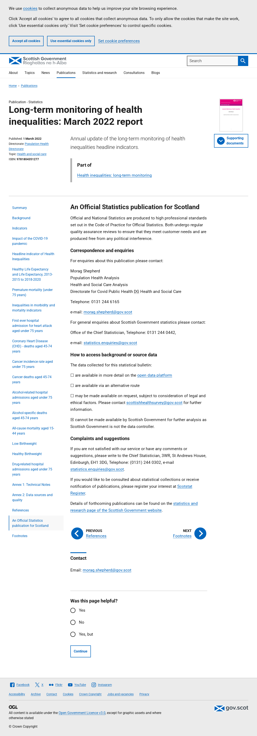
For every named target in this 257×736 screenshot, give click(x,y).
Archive (36, 694)
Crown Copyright (90, 694)
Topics (30, 73)
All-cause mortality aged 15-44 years (33, 430)
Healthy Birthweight (27, 454)
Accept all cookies (26, 41)
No (81, 622)
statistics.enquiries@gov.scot (110, 342)
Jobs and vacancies (120, 694)
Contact (51, 694)
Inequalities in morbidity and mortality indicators (33, 307)
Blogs (155, 73)
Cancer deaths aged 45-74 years (32, 379)
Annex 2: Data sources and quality (32, 497)
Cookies (68, 694)
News (45, 73)
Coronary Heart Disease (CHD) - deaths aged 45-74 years (32, 346)
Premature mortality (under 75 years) (32, 292)
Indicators (19, 228)
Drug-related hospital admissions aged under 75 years (32, 469)
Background (21, 218)
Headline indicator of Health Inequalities (33, 256)
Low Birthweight (24, 444)
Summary (19, 208)
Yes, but (86, 634)
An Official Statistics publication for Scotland (30, 523)
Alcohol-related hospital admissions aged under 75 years (32, 397)
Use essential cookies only (70, 41)
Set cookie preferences (119, 40)
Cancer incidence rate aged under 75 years (32, 364)
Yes (82, 610)
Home (13, 85)
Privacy (144, 694)
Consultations (134, 73)
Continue (80, 651)
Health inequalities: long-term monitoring (114, 175)
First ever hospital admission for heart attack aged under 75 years (32, 326)
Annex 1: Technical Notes (31, 485)
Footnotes (19, 536)
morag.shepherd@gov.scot (108, 312)
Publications (66, 73)
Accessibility (17, 694)
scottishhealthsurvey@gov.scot (154, 402)
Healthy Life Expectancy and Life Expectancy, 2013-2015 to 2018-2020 (32, 274)
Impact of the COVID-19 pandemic (30, 241)
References (20, 510)
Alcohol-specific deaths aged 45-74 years (29, 415)
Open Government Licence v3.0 (82, 713)
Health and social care (31, 154)
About (13, 73)
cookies (30, 8)
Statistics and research (99, 73)
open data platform (154, 375)
